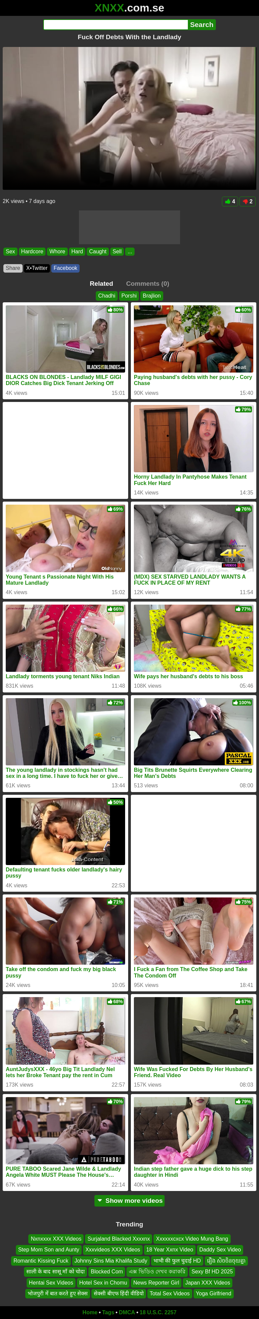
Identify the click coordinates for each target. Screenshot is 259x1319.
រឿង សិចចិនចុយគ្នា (226, 1261)
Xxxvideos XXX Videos (112, 1249)
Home (90, 1312)
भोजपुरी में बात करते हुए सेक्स (58, 1293)
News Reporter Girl (156, 1283)
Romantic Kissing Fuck (40, 1261)
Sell (117, 251)
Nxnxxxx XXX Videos (56, 1239)
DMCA (127, 1312)
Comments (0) (147, 283)
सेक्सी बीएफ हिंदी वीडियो (118, 1293)
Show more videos (129, 1200)
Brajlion (152, 296)
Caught (98, 251)
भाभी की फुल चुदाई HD (177, 1261)
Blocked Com (107, 1271)
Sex (10, 251)
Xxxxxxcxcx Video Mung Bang (192, 1239)
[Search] (115, 24)
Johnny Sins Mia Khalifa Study (111, 1261)
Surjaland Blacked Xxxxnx (118, 1239)
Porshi (129, 296)
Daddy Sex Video (220, 1249)
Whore (57, 251)
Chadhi (106, 296)
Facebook (65, 268)
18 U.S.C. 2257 (158, 1312)
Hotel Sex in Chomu (103, 1283)
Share (13, 268)
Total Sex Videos (170, 1293)
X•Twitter (37, 268)
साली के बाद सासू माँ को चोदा (55, 1271)
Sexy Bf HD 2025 (212, 1271)
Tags (108, 1312)
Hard (77, 251)
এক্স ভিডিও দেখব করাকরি (157, 1271)
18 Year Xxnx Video (169, 1249)
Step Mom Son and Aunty (48, 1249)
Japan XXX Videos (207, 1283)
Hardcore (32, 251)
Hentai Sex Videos (51, 1283)
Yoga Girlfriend (213, 1293)
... (129, 251)
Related (101, 283)
